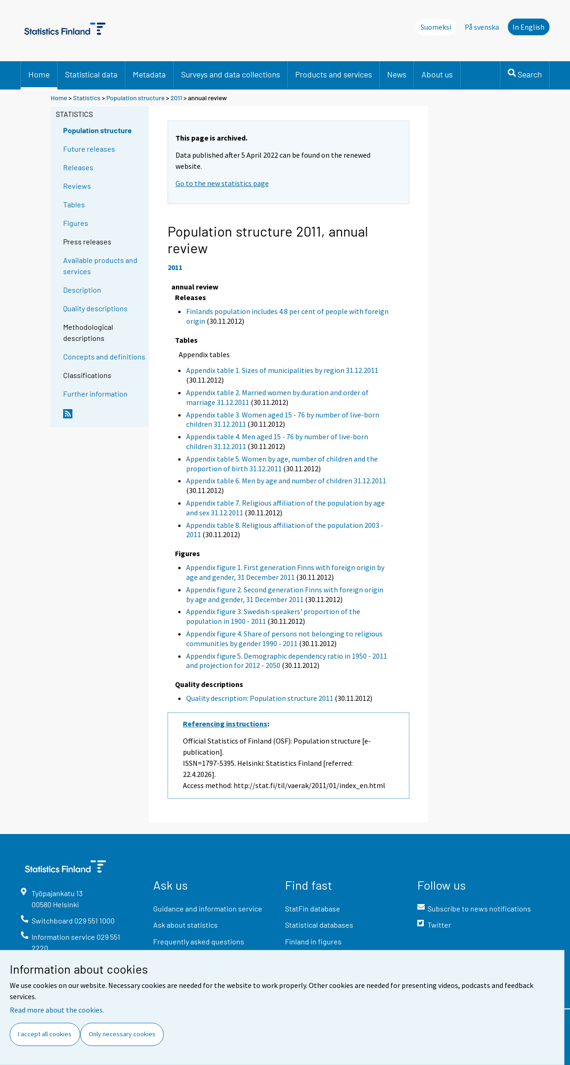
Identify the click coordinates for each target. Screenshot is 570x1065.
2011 (176, 98)
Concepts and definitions (104, 356)
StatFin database (312, 908)
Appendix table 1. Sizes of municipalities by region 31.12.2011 (282, 370)
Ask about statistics (185, 924)
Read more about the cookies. (57, 1009)
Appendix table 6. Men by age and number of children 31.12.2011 (286, 480)
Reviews (77, 185)
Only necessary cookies (122, 1034)
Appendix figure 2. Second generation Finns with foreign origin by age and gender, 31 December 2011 (284, 594)
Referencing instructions (225, 723)
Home (39, 74)
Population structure (135, 98)
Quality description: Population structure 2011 (259, 698)
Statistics (86, 98)
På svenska (482, 27)
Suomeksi (436, 27)
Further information (95, 393)
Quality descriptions (95, 308)
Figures (75, 222)
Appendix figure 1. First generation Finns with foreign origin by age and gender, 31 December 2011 (285, 572)
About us (437, 74)
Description (82, 289)
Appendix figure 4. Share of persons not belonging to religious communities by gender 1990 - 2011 (284, 638)
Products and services (333, 74)
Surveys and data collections (230, 74)
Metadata (149, 74)
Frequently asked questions (198, 941)
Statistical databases (319, 924)
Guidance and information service (207, 908)
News (396, 74)
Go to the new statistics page (222, 183)
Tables (74, 204)
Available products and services (100, 266)
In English (528, 27)
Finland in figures (313, 941)
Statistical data (91, 74)
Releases (78, 167)
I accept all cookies (44, 1034)
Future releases (89, 148)
